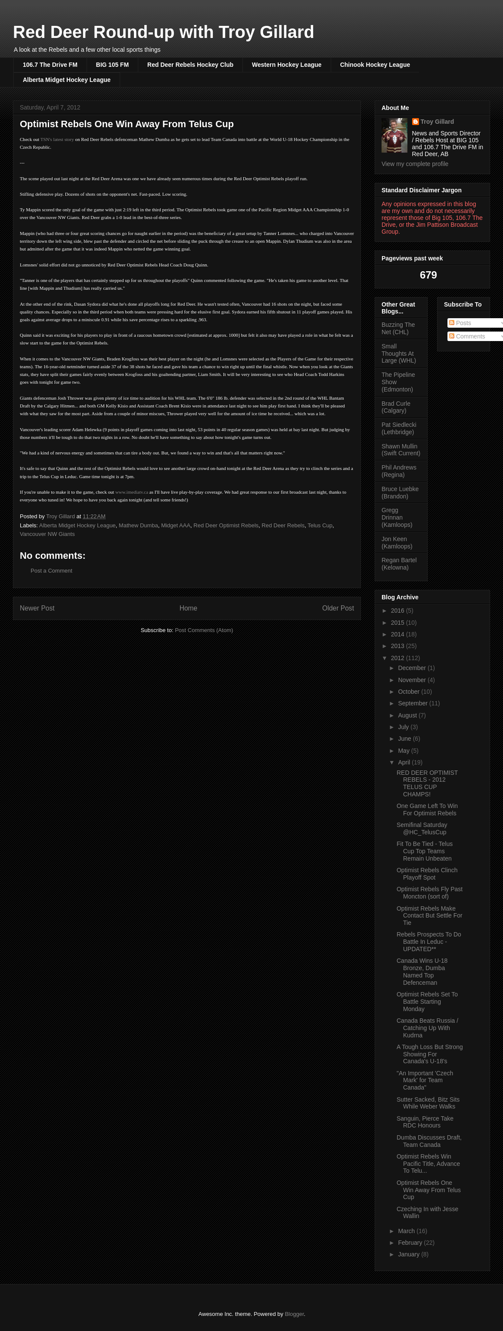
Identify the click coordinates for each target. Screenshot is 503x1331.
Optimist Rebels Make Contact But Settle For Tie (430, 916)
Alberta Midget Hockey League (67, 79)
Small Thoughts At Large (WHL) (399, 353)
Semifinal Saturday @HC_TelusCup (422, 828)
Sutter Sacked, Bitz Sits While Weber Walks (428, 1103)
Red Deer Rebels (283, 525)
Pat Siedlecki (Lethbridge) (399, 428)
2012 (398, 658)
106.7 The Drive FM (50, 64)
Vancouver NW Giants (47, 534)
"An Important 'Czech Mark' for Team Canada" (425, 1080)
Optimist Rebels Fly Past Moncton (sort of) (430, 893)
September (413, 703)
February (411, 1242)
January (409, 1254)
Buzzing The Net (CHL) (398, 328)
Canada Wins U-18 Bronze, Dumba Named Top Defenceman (422, 971)
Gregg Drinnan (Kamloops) (397, 517)
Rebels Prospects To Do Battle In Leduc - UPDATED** (429, 941)
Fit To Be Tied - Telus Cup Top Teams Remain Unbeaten (425, 851)
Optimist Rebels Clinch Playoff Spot (427, 874)
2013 (398, 645)
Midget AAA (175, 525)
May (404, 750)
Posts (460, 322)
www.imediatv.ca (131, 492)
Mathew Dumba (138, 525)
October (409, 691)
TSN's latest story (57, 139)
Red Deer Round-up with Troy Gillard (163, 31)
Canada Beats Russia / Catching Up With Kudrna (427, 1028)
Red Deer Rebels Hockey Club (190, 64)
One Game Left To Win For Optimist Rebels (427, 809)
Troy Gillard (437, 121)
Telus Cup (319, 525)
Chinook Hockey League (375, 64)
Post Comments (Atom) (204, 630)
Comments (467, 336)
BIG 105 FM (112, 64)
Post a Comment (51, 570)
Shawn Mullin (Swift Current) (401, 450)
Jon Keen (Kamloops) (397, 543)
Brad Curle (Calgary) (396, 407)
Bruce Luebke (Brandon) (400, 492)
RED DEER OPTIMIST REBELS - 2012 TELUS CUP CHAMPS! (427, 783)
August (408, 715)
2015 (398, 622)
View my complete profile (415, 163)
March (407, 1231)
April (405, 762)
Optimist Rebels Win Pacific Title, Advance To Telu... (428, 1163)
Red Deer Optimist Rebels (225, 525)
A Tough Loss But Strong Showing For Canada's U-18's (430, 1054)
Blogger (294, 1314)
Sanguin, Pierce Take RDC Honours (425, 1122)
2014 (398, 634)
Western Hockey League (287, 64)
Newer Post (37, 608)
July (404, 726)
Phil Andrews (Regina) (399, 471)
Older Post (338, 608)
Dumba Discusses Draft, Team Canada (429, 1141)
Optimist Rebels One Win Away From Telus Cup (429, 1190)
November (412, 679)
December (412, 667)
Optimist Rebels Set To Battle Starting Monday (427, 1001)
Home (189, 608)
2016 (398, 610)
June (405, 738)
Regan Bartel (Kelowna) (399, 564)
